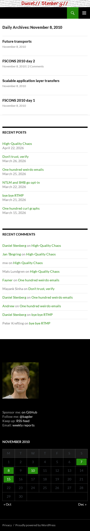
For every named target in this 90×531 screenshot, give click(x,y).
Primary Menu (84, 13)
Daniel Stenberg (14, 245)
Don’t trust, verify (15, 156)
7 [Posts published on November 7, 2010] (81, 462)
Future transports (17, 41)
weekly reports (23, 425)
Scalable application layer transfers (31, 80)
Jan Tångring (11, 254)
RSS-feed (23, 421)
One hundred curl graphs (21, 208)
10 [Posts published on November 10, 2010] (33, 470)
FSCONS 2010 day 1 (18, 100)
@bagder (26, 416)
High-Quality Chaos (17, 144)
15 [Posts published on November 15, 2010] (9, 479)
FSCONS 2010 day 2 (18, 61)
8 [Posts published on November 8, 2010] (9, 470)
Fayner (7, 280)
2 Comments (36, 66)
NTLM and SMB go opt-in (21, 182)
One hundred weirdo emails (23, 169)
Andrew (8, 306)
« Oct (7, 504)
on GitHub (29, 412)
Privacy (7, 525)
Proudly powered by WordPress (35, 525)
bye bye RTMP (13, 195)
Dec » (82, 504)
